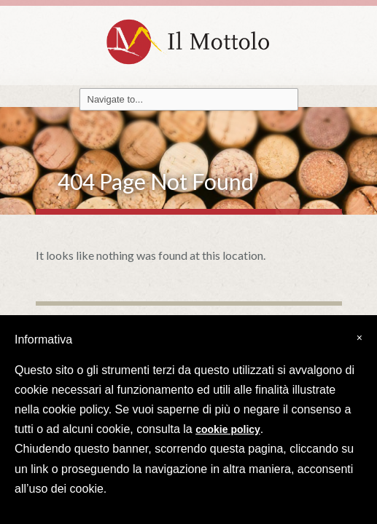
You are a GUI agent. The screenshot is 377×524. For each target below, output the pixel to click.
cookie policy (227, 429)
